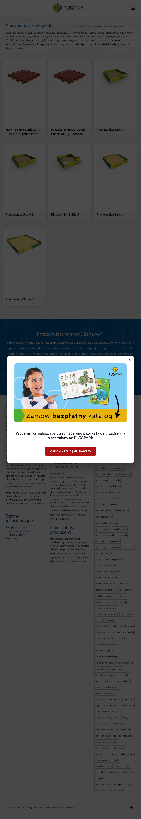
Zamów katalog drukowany (70, 451)
